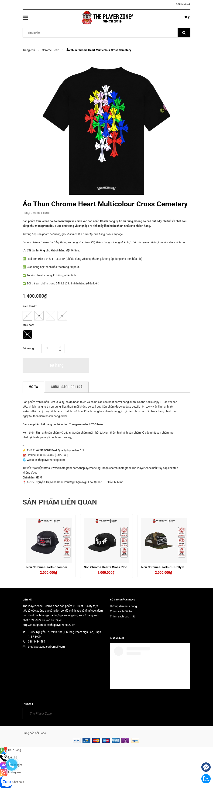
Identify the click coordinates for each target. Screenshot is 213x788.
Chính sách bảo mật (122, 616)
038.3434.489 (36, 641)
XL (62, 316)
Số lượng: (29, 348)
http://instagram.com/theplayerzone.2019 (49, 624)
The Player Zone (41, 713)
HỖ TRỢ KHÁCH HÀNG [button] (122, 599)
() (187, 17)
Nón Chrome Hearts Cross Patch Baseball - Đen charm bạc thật (127, 567)
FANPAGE (28, 703)
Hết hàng (55, 365)
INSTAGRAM (117, 638)
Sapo (43, 733)
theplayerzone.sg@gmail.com (46, 646)
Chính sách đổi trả (121, 611)
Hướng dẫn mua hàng (123, 606)
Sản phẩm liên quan (60, 502)
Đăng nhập (183, 4)
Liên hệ (27, 599)
